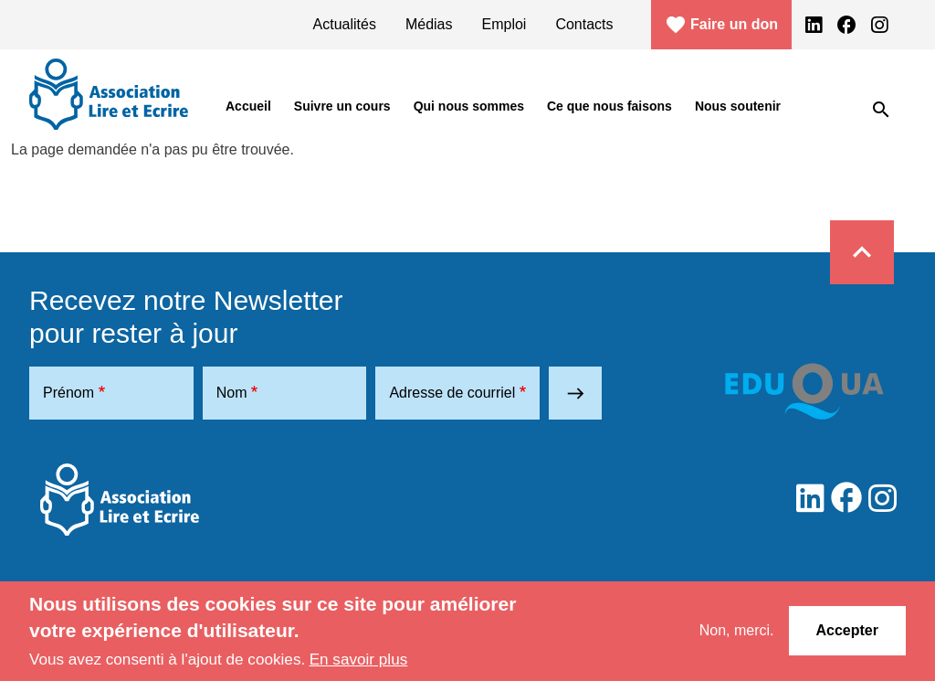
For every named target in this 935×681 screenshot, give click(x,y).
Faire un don (721, 25)
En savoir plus (359, 659)
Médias (429, 24)
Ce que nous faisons (609, 106)
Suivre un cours (342, 106)
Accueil (248, 106)
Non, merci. (736, 630)
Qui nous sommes (469, 106)
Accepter (847, 630)
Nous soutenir (738, 106)
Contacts (584, 24)
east (575, 393)
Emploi (504, 24)
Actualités (344, 24)
